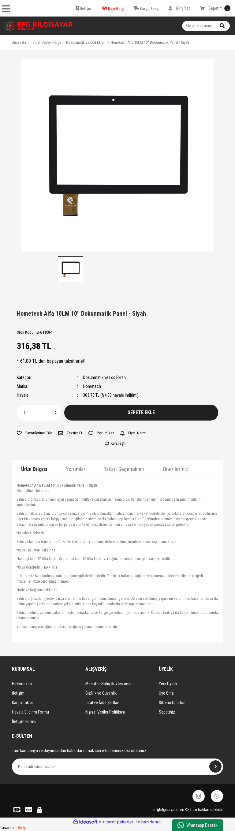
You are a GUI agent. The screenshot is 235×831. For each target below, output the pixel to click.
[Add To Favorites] (34, 433)
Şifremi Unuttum (173, 702)
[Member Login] (180, 8)
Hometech (92, 386)
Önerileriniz (175, 469)
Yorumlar (75, 469)
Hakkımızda (22, 683)
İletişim (18, 693)
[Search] (206, 26)
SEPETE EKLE (141, 412)
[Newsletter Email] (117, 767)
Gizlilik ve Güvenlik (101, 693)
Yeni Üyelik (168, 683)
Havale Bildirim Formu (30, 712)
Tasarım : (13, 827)
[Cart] (215, 8)
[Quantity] (39, 413)
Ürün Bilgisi (34, 469)
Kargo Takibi (22, 702)
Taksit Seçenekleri (124, 469)
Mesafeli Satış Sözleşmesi (108, 683)
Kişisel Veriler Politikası (105, 712)
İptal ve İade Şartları (102, 702)
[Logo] (39, 26)
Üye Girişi (166, 693)
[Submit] (215, 766)
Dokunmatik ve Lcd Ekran (104, 377)
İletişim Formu (24, 721)
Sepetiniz (167, 712)
